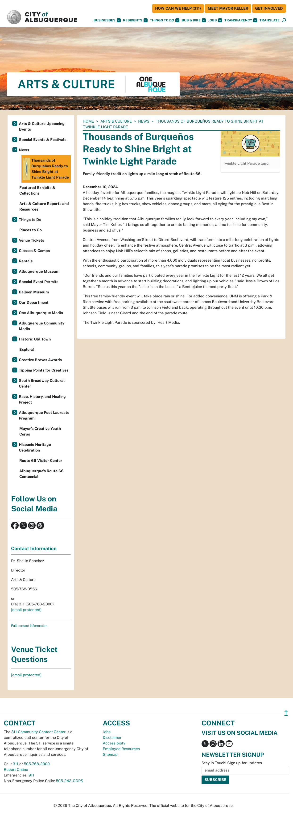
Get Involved (269, 8)
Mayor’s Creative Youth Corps (40, 431)
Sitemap (110, 754)
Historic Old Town (35, 339)
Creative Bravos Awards (40, 360)
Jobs (215, 20)
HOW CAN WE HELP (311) (178, 8)
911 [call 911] (31, 775)
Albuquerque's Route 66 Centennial (41, 474)
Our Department (34, 302)
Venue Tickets (31, 240)
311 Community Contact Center (38, 732)
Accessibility (114, 743)
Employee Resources (121, 749)
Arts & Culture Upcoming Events (42, 126)
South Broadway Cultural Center (42, 383)
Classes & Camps (34, 250)
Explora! (26, 349)
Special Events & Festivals (42, 139)
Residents (135, 20)
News (143, 121)
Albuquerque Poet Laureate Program (44, 415)
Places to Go (30, 230)
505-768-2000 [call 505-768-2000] (37, 764)
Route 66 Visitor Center (40, 460)
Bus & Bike (194, 20)
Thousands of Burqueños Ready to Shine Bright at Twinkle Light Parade (46, 169)
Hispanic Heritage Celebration (35, 447)
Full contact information (29, 626)
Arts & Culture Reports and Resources (44, 206)
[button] (270, 20)
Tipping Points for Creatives (43, 370)
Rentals (26, 261)
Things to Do (30, 219)
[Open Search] (284, 20)
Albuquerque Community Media (41, 326)
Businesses (107, 20)
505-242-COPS (69, 781)
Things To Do (164, 20)
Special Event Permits (38, 282)
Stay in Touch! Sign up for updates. (232, 763)
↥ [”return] (286, 713)
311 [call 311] (15, 764)
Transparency (240, 20)
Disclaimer (112, 737)
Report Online (16, 769)
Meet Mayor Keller (228, 8)
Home (88, 121)
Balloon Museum (34, 292)
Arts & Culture (116, 121)
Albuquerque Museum (39, 271)
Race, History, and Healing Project (42, 399)
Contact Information (34, 548)
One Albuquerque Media (41, 313)
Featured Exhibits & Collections (37, 190)
